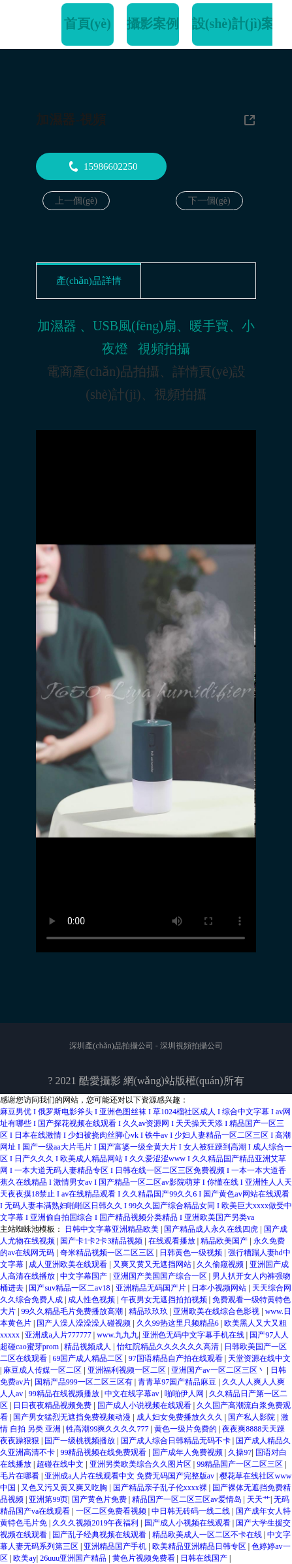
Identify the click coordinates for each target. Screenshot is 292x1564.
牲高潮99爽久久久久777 (108, 1428)
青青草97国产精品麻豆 (178, 1381)
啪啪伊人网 (185, 1393)
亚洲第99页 (48, 1499)
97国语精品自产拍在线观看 (177, 1358)
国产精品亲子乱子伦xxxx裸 (161, 1487)
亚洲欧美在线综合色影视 (217, 1311)
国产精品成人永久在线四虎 (212, 1229)
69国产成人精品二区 (88, 1358)
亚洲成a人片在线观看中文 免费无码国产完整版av (130, 1475)
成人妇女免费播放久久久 (181, 1417)
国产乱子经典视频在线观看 (100, 1534)
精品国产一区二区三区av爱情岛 (187, 1499)
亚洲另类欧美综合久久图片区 (141, 1464)
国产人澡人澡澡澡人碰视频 (85, 1323)
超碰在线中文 (61, 1464)
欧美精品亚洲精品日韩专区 (200, 1546)
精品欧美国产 (225, 1240)
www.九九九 (117, 1334)
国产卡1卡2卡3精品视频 (102, 1240)
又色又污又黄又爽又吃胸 (65, 1487)
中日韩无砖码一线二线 (192, 1511)
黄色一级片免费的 (186, 1428)
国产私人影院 (252, 1417)
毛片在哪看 (20, 1475)
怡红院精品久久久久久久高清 (169, 1346)
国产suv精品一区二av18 (70, 1287)
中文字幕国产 (84, 1276)
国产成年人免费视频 (188, 1452)
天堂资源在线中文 (259, 1358)
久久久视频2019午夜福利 (96, 1522)
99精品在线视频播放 (65, 1393)
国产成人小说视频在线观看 (145, 1405)
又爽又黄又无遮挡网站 (153, 1264)
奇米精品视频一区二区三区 (108, 1252)
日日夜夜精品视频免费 (53, 1405)
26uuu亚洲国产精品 (74, 1558)
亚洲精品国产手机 (116, 1546)
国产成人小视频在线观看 (188, 1522)
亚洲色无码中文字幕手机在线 (194, 1334)
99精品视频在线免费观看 (104, 1452)
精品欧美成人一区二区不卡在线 (208, 1534)
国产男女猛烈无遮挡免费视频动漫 (73, 1417)
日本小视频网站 (219, 1287)
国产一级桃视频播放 (80, 1440)
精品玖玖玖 (149, 1311)
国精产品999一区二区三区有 (85, 1381)
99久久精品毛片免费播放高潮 (73, 1311)
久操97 (239, 1452)
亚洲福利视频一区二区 (128, 1370)
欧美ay (24, 1558)
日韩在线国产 (204, 1558)
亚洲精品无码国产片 (152, 1287)
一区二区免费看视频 (112, 1511)
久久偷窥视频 (221, 1264)
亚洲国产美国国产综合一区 (161, 1276)
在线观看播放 (172, 1240)
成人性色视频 (92, 1299)
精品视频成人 (88, 1346)
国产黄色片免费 (100, 1499)
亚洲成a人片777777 (59, 1334)
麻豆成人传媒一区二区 (43, 1370)
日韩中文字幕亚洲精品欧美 (113, 1229)
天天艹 (258, 1499)
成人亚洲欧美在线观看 (69, 1264)
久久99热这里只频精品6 (179, 1323)
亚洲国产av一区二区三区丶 (219, 1370)
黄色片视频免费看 (144, 1558)
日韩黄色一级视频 (191, 1252)
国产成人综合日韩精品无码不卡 (177, 1440)
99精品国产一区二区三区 (241, 1464)
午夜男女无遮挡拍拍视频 (165, 1299)
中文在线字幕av (133, 1393)
